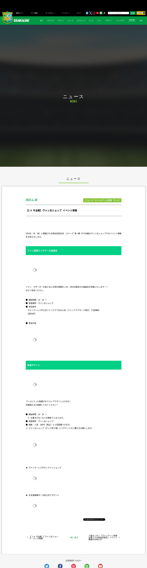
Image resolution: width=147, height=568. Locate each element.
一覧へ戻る (73, 537)
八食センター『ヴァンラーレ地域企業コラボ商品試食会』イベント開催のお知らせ (103, 537)
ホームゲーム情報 (103, 200)
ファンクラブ (120, 20)
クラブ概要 (34, 13)
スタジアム (50, 20)
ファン (99, 20)
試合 (41, 20)
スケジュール (81, 20)
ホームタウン (50, 13)
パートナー (65, 13)
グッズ (79, 13)
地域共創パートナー (132, 20)
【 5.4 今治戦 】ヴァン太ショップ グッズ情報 (43, 537)
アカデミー (108, 20)
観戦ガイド (19, 13)
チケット (61, 20)
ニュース (70, 20)
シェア (44, 519)
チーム (91, 20)
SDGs (141, 20)
